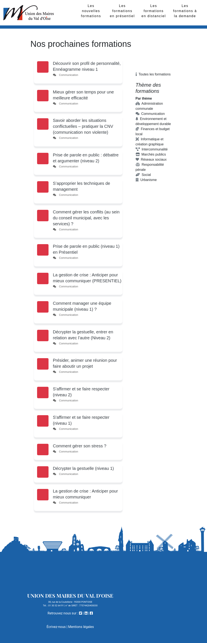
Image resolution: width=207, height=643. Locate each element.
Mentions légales (81, 627)
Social (143, 175)
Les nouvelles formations (91, 11)
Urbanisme (146, 180)
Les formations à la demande (185, 11)
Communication (150, 114)
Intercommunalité (152, 149)
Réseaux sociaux (151, 159)
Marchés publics (151, 154)
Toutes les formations (153, 74)
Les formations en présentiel (122, 11)
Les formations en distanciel (154, 11)
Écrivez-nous (56, 627)
